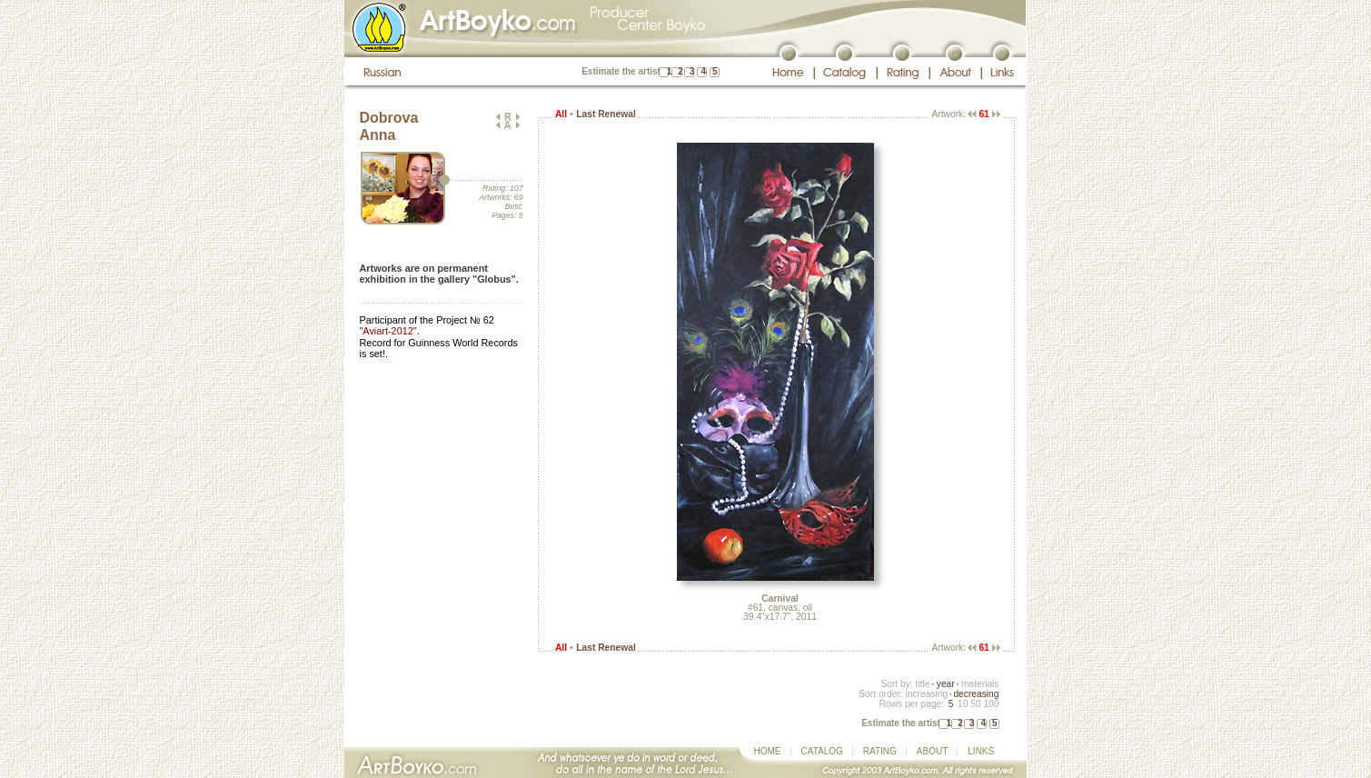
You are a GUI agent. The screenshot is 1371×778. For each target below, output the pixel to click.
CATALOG (822, 751)
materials (980, 684)
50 (975, 704)
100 (990, 704)
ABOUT (932, 751)
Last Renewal (605, 114)
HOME (767, 751)
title (923, 684)
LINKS (981, 751)
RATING (880, 751)
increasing (926, 694)
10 (963, 704)
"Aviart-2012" (388, 330)
